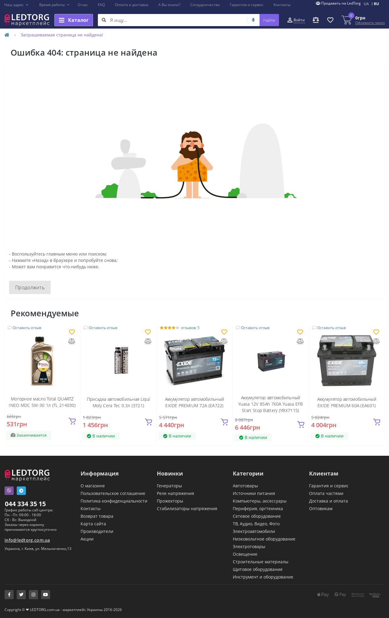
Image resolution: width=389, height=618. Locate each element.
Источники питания (254, 493)
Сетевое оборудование (257, 516)
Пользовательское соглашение (113, 493)
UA (366, 3)
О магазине (93, 486)
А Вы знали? (169, 4)
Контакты (282, 4)
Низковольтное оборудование (264, 539)
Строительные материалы (260, 562)
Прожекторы (170, 501)
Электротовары (249, 546)
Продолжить (30, 287)
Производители (97, 531)
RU (376, 3)
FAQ (101, 4)
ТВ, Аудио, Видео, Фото (256, 524)
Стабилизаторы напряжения (187, 508)
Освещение (245, 554)
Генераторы (169, 486)
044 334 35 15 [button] (25, 504)
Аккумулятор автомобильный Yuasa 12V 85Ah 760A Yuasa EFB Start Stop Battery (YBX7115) (270, 404)
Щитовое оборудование (258, 569)
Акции (87, 539)
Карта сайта (93, 524)
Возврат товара (97, 516)
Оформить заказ (370, 22)
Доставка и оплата (328, 501)
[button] (16, 5)
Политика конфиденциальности (114, 501)
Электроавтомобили (254, 531)
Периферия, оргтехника (258, 508)
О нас (83, 4)
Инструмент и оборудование (263, 577)
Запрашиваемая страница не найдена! (62, 35)
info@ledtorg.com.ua (27, 540)
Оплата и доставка (131, 4)
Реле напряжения (175, 493)
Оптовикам (320, 508)
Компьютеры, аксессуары (260, 501)
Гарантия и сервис (246, 4)
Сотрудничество (205, 4)
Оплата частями (326, 493)
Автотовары (245, 486)
